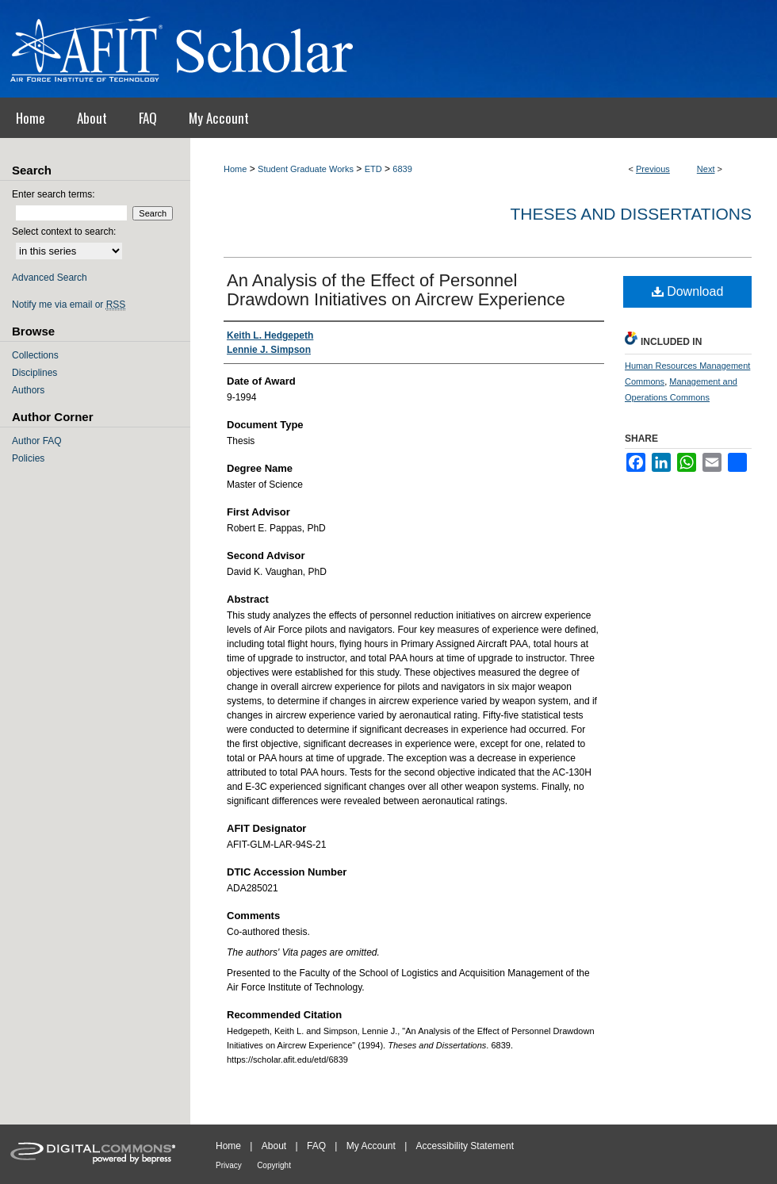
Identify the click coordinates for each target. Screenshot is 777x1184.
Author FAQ (37, 440)
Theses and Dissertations (631, 214)
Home (235, 169)
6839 (401, 169)
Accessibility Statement (465, 1145)
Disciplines (34, 372)
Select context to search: (64, 231)
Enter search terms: (53, 194)
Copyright (274, 1165)
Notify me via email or (68, 304)
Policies (28, 458)
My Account (371, 1145)
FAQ (316, 1145)
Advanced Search (49, 277)
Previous (653, 169)
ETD (373, 169)
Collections (35, 355)
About (274, 1145)
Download (688, 291)
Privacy (229, 1165)
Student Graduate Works (306, 169)
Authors (28, 390)
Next (706, 169)
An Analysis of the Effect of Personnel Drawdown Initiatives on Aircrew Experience (396, 289)
